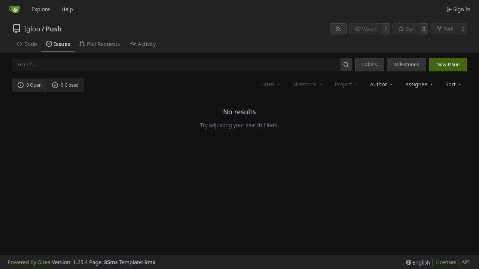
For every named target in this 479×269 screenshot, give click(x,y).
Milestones (406, 64)
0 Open (30, 85)
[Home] (14, 9)
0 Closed (65, 85)
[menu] (454, 84)
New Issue (448, 64)
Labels (369, 64)
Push (54, 29)
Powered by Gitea (29, 262)
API (465, 262)
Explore (40, 9)
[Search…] (346, 64)
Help (67, 9)
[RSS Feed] (338, 28)
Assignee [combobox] (419, 84)
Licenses (446, 262)
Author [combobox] (382, 84)
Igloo (32, 29)
